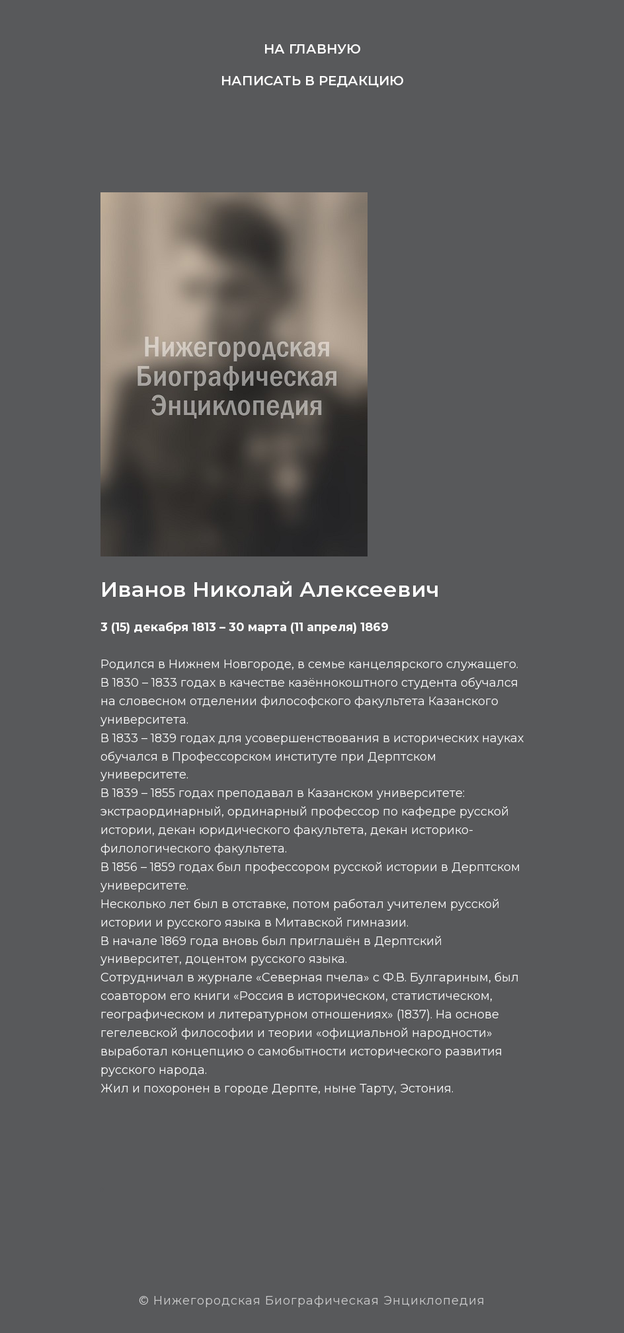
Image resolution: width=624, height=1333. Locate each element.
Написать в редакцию (312, 81)
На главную (312, 49)
